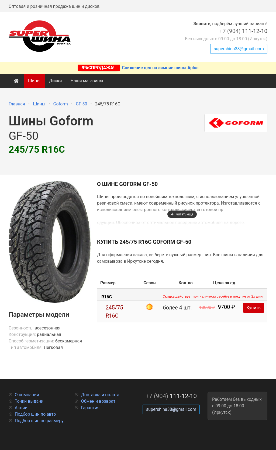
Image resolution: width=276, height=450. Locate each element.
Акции (21, 407)
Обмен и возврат (98, 401)
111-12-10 (243, 31)
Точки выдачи (29, 401)
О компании (27, 394)
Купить (254, 307)
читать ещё (182, 214)
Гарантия (90, 407)
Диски (55, 80)
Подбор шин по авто (35, 414)
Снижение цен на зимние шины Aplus (138, 68)
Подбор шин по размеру (39, 420)
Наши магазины (86, 80)
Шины (34, 80)
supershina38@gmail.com (239, 48)
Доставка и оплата (100, 394)
